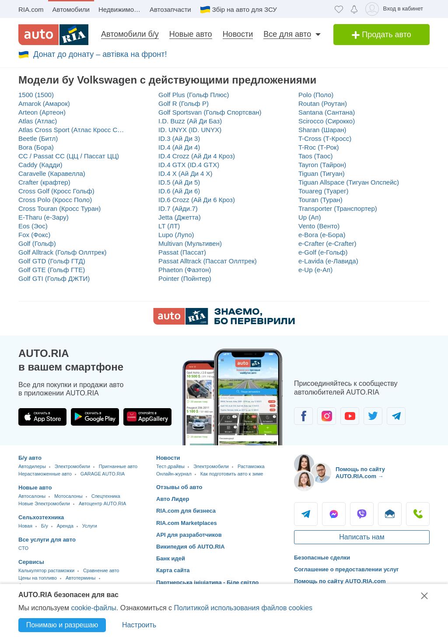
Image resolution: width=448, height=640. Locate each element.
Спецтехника (105, 496)
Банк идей (170, 558)
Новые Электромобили (44, 503)
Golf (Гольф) (37, 243)
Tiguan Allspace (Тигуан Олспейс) (348, 182)
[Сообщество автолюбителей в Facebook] (303, 416)
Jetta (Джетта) (179, 217)
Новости (238, 34)
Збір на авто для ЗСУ (244, 9)
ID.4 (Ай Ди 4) (179, 147)
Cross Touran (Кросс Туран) (59, 208)
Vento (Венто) (319, 226)
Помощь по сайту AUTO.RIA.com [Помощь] (340, 581)
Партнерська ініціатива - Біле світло (207, 582)
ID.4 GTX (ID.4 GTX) (188, 164)
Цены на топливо (37, 578)
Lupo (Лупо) (176, 234)
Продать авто (381, 34)
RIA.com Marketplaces (186, 523)
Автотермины (81, 578)
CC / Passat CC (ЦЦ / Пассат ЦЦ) (68, 156)
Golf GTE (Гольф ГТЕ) (51, 269)
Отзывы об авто (179, 487)
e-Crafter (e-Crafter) (327, 243)
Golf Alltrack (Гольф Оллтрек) (62, 252)
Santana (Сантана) (326, 112)
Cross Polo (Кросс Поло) (55, 199)
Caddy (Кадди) (40, 164)
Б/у (44, 525)
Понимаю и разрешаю (62, 625)
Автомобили (71, 9)
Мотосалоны (68, 496)
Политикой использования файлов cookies (243, 608)
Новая (25, 525)
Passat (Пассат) (182, 252)
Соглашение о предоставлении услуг (346, 569)
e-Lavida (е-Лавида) (328, 261)
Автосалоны (32, 496)
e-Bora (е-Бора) (321, 234)
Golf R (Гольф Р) (183, 103)
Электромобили (72, 466)
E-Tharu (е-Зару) (43, 217)
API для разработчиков (189, 535)
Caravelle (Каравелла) (51, 173)
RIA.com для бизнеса (186, 510)
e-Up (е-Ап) (315, 269)
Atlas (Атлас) (37, 121)
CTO (23, 548)
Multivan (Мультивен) (190, 243)
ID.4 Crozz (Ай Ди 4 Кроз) (196, 156)
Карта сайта (173, 570)
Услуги (89, 525)
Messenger (334, 514)
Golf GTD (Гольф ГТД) (51, 261)
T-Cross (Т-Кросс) (324, 138)
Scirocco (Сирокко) (326, 121)
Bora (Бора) (36, 147)
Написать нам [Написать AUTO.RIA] (361, 537)
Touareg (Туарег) (323, 191)
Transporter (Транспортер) (337, 208)
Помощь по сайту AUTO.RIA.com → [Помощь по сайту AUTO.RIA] (360, 472)
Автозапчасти (170, 9)
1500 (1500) (36, 94)
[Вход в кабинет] (396, 9)
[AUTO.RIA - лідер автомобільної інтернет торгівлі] (53, 34)
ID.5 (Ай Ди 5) (179, 182)
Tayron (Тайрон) (322, 164)
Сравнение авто (101, 570)
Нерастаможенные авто (45, 473)
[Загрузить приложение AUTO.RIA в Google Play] (95, 417)
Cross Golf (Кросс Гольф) (56, 191)
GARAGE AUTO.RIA (102, 473)
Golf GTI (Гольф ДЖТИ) (54, 278)
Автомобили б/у (130, 34)
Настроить (139, 625)
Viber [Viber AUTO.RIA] (362, 514)
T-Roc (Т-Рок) (318, 147)
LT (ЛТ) (169, 226)
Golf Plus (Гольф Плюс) (193, 94)
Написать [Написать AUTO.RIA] (390, 514)
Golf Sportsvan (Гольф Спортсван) (210, 112)
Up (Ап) (309, 217)
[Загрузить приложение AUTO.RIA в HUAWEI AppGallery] (147, 417)
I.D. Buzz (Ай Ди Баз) (190, 121)
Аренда (65, 525)
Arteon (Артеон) (42, 112)
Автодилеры (32, 466)
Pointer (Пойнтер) (184, 278)
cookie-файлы (93, 608)
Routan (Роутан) (322, 103)
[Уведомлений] (354, 9)
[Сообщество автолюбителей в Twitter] (373, 416)
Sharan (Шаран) (322, 129)
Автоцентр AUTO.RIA (102, 503)
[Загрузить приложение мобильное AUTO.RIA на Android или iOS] (232, 397)
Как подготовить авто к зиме (231, 473)
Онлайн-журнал (174, 473)
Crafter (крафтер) (44, 182)
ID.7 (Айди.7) (178, 208)
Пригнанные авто (118, 466)
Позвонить (418, 514)
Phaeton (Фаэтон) (184, 269)
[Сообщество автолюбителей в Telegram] (396, 416)
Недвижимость (121, 9)
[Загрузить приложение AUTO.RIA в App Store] (42, 417)
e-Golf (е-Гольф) (322, 252)
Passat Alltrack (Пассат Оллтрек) (207, 261)
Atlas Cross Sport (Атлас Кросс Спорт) (72, 129)
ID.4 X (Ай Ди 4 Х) (185, 173)
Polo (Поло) (315, 94)
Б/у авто (30, 458)
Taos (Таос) (315, 156)
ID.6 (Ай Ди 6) (179, 191)
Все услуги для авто (47, 539)
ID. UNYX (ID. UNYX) (189, 129)
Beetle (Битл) (38, 138)
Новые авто (190, 34)
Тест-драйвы (170, 466)
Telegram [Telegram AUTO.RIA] (306, 514)
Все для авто (287, 34)
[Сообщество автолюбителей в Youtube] (349, 416)
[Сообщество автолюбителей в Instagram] (326, 416)
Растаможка (251, 466)
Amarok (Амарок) (44, 103)
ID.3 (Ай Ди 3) (179, 138)
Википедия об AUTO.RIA (190, 546)
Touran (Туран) (320, 199)
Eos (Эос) (33, 226)
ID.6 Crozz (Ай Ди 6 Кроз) (196, 199)
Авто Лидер (172, 499)
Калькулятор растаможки (46, 570)
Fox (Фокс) (34, 234)
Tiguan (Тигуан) (321, 173)
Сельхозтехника (41, 517)
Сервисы (31, 562)
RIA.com (31, 9)
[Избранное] (338, 9)
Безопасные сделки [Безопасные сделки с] (322, 557)
